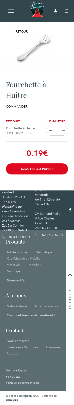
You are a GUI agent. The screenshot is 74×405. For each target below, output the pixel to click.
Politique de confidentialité (22, 383)
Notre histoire (17, 306)
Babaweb (12, 400)
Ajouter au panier (37, 169)
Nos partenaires (46, 306)
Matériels (13, 265)
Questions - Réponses (22, 347)
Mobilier (34, 265)
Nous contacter (18, 341)
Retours (12, 353)
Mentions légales (16, 370)
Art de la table (17, 252)
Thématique (43, 252)
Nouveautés (16, 280)
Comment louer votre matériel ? (31, 315)
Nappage (13, 271)
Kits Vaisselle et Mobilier (24, 258)
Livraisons (53, 347)
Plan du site (13, 377)
